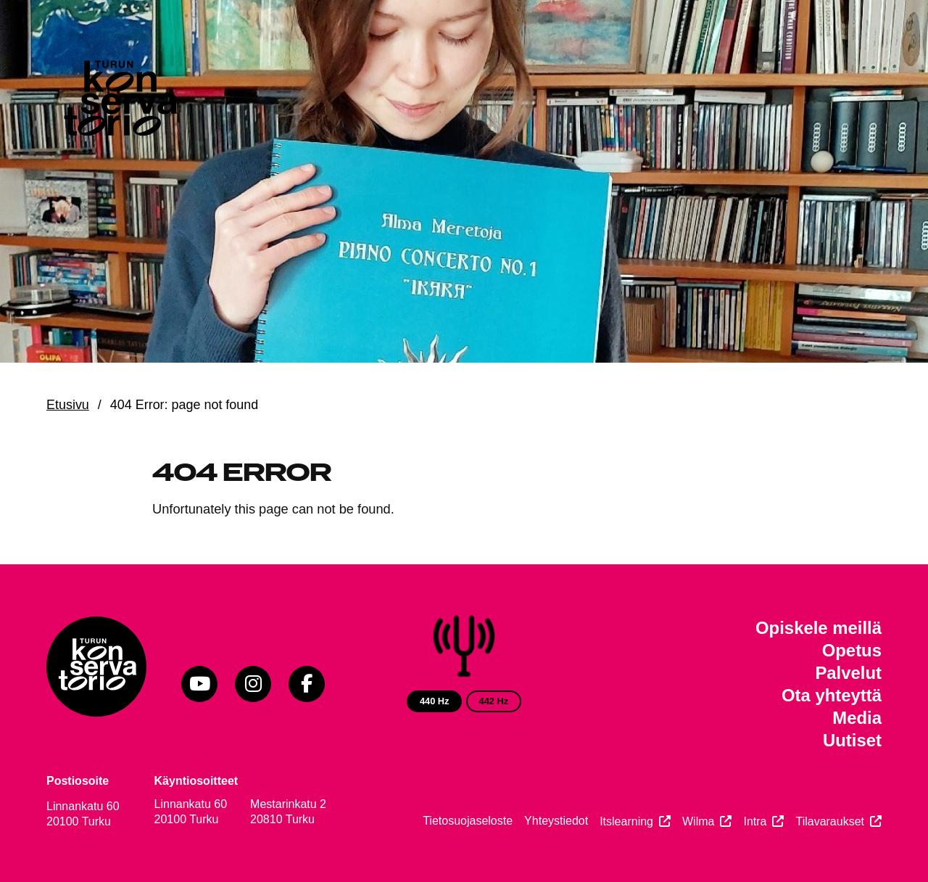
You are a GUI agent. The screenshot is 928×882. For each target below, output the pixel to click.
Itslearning (626, 821)
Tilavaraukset (829, 821)
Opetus (852, 650)
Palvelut (848, 673)
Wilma (698, 821)
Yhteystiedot (556, 821)
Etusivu (67, 404)
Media (857, 718)
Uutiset (852, 740)
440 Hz (435, 701)
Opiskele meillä (818, 628)
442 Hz (494, 701)
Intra (754, 821)
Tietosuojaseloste (468, 821)
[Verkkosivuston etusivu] (118, 101)
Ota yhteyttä (832, 695)
